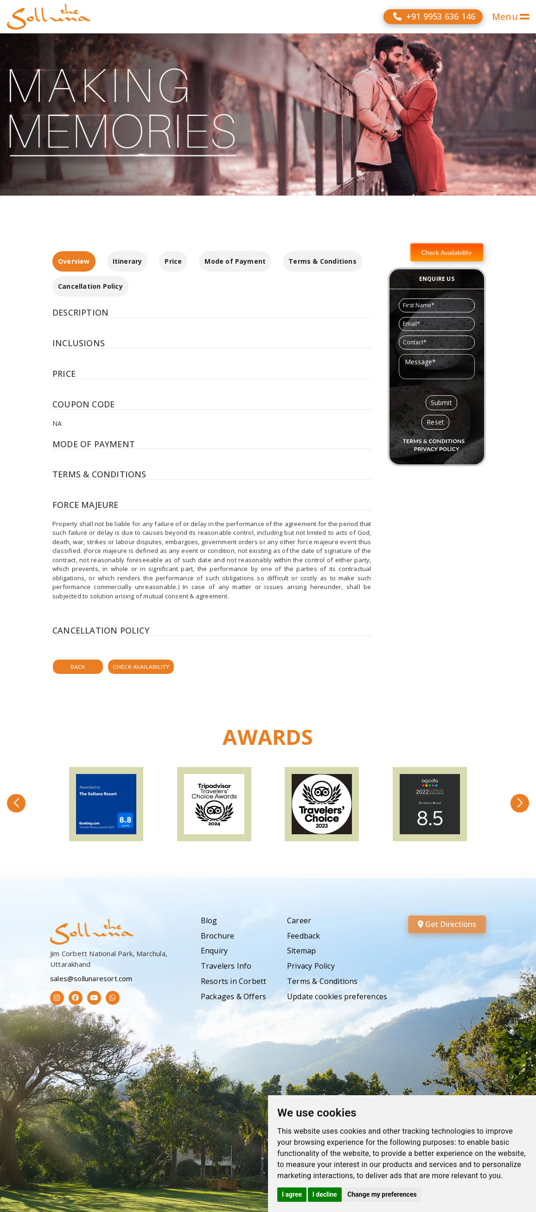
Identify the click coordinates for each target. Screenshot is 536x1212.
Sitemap (301, 950)
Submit (441, 402)
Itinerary (127, 261)
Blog (209, 920)
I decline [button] (325, 1194)
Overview (74, 261)
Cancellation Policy (90, 286)
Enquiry (214, 950)
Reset (435, 422)
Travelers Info (226, 966)
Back (77, 666)
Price (173, 261)
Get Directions (447, 924)
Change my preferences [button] (381, 1194)
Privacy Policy (311, 966)
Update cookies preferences (337, 996)
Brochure (218, 936)
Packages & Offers (233, 996)
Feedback (303, 936)
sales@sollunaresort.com (91, 978)
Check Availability (141, 666)
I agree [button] (292, 1194)
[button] (16, 803)
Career (299, 920)
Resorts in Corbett (234, 981)
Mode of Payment (235, 261)
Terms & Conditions (322, 261)
